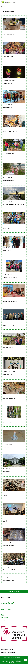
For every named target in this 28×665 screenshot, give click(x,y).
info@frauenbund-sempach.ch (7, 604)
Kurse (2, 614)
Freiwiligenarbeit (4, 620)
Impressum (3, 652)
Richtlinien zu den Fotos (8, 11)
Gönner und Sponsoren (6, 609)
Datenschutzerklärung (11, 652)
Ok (25, 660)
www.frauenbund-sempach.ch (7, 602)
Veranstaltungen (4, 617)
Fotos (2, 612)
